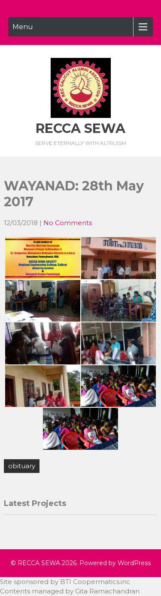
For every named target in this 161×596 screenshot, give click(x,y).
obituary (21, 466)
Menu (22, 27)
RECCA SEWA (80, 128)
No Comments (67, 223)
